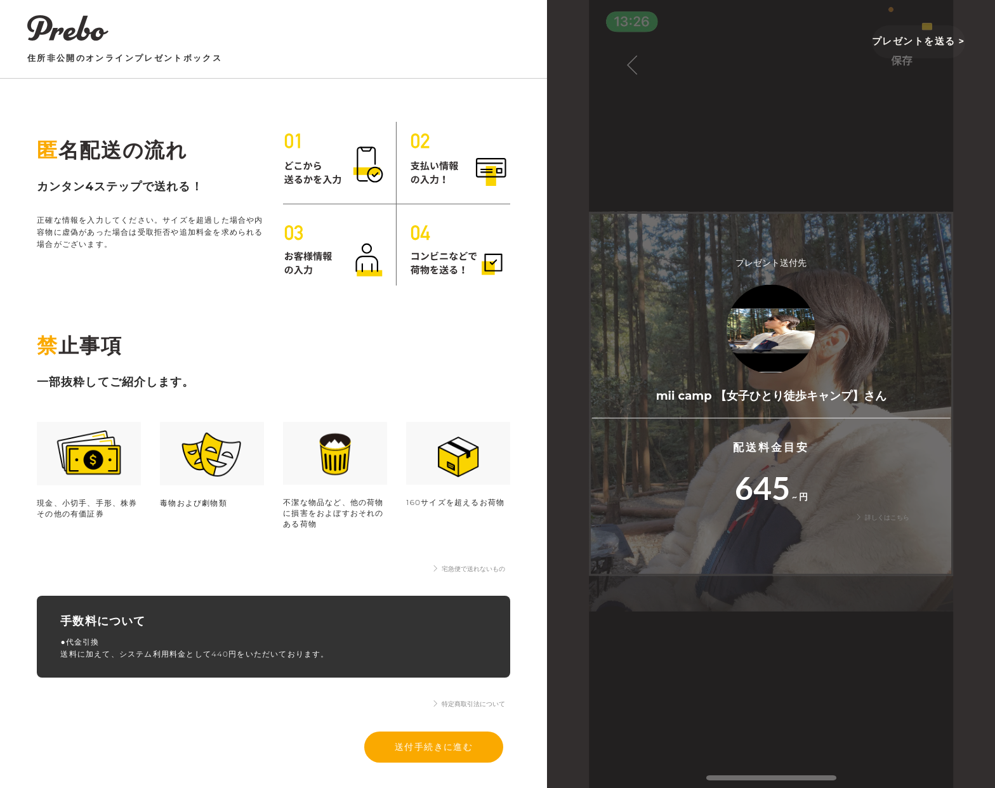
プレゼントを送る (916, 41)
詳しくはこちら (882, 518)
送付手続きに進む (434, 746)
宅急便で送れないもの (468, 569)
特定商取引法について (468, 704)
